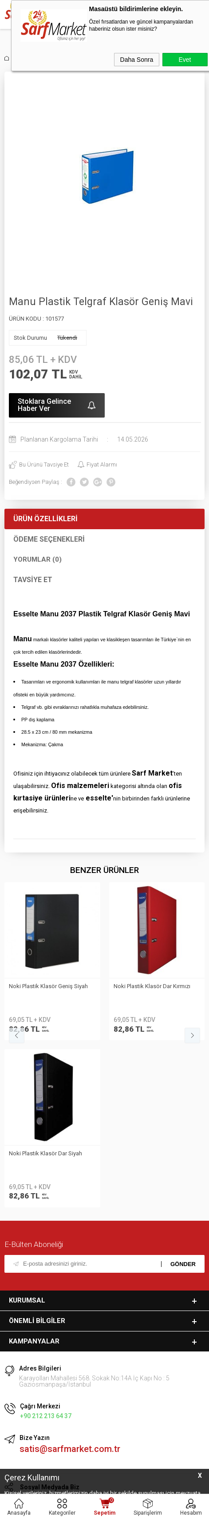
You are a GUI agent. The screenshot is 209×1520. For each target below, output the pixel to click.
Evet (184, 59)
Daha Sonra (137, 59)
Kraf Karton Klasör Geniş (145, 986)
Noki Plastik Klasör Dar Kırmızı (47, 986)
